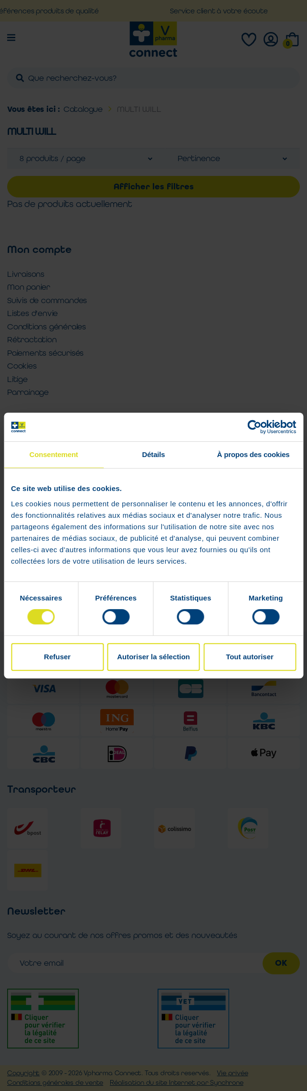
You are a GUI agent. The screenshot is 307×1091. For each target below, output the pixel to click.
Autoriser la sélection (153, 657)
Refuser (57, 657)
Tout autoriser (250, 657)
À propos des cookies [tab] (253, 454)
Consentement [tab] (54, 454)
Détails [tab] (153, 454)
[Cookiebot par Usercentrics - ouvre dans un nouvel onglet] (254, 427)
